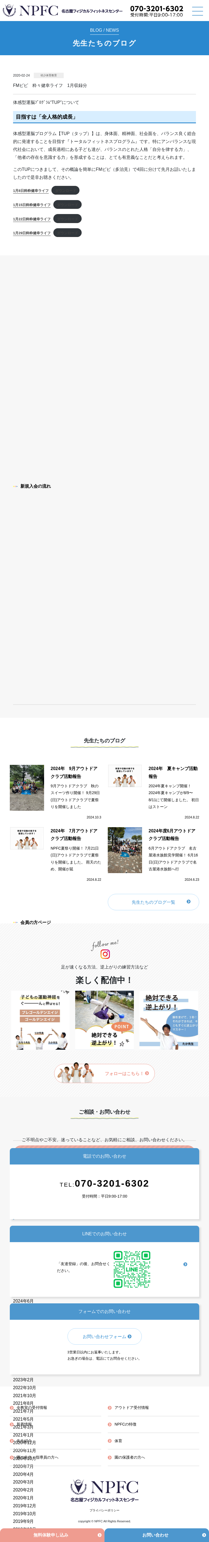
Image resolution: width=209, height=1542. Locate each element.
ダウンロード (65, 191)
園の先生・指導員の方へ (38, 1457)
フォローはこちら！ (127, 1073)
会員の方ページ (32, 922)
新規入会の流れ (32, 486)
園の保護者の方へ (130, 1457)
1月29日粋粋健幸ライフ (32, 233)
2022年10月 (24, 1387)
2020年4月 (23, 1474)
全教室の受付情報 (32, 1407)
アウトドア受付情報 (132, 1407)
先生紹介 (24, 1441)
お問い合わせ (155, 1535)
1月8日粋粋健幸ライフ (31, 191)
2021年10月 (24, 1395)
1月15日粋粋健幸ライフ (32, 205)
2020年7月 (23, 1466)
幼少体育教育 (49, 75)
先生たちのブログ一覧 (153, 902)
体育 (118, 1441)
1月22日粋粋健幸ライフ (32, 219)
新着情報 (24, 1424)
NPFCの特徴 (125, 1424)
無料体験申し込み (50, 1535)
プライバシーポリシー (104, 1510)
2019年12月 (24, 1505)
